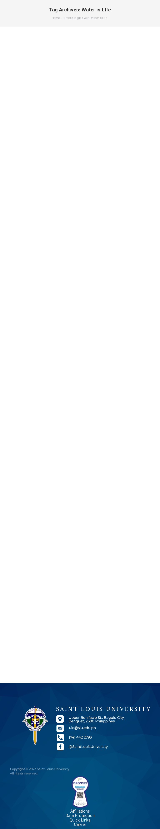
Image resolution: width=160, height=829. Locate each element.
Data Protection (80, 815)
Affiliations (80, 811)
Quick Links (80, 820)
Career (80, 824)
